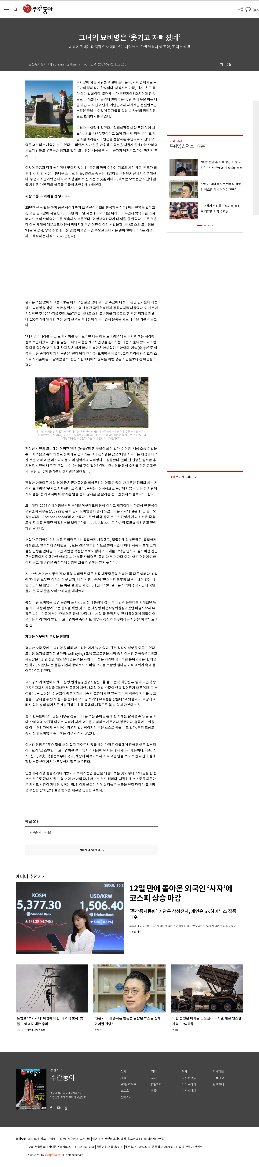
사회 (123, 1078)
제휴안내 (73, 1139)
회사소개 (33, 1139)
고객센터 (85, 1139)
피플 (154, 1091)
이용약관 (97, 1139)
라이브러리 (189, 1084)
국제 (154, 1078)
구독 (202, 146)
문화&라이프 (128, 1084)
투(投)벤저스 (182, 146)
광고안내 (218, 1084)
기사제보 (218, 1071)
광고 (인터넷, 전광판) (53, 1139)
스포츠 (124, 1091)
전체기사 (126, 1097)
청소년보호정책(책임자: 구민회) (146, 1139)
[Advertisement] (82, 268)
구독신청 (218, 1078)
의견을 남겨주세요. (41, 832)
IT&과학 (156, 1084)
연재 (185, 1071)
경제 (154, 1071)
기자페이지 (189, 1091)
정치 (123, 1071)
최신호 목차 (189, 1078)
